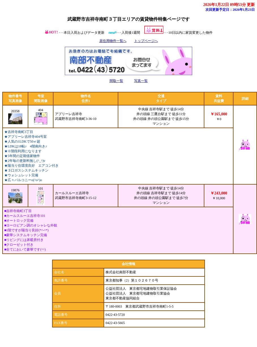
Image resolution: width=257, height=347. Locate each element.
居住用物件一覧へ (113, 41)
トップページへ (146, 41)
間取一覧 (116, 81)
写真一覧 (141, 81)
